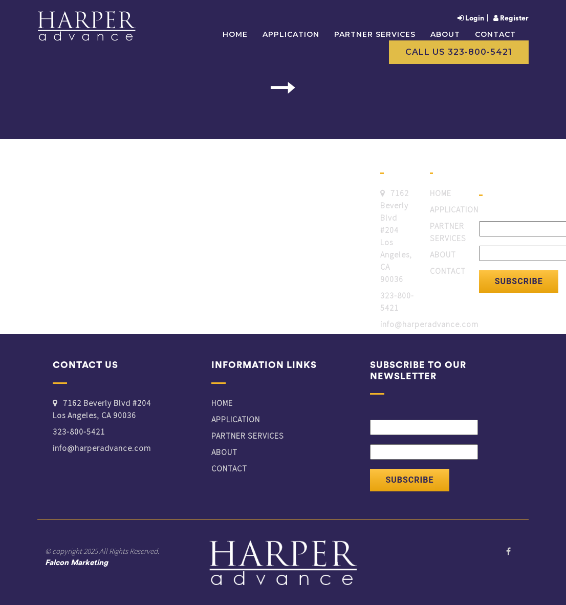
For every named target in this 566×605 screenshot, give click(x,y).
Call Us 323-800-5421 (458, 52)
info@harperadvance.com (429, 324)
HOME (440, 193)
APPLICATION (291, 34)
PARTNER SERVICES (375, 34)
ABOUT (445, 34)
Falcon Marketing (76, 563)
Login (471, 18)
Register (511, 18)
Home (235, 34)
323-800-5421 (397, 301)
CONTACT (495, 34)
